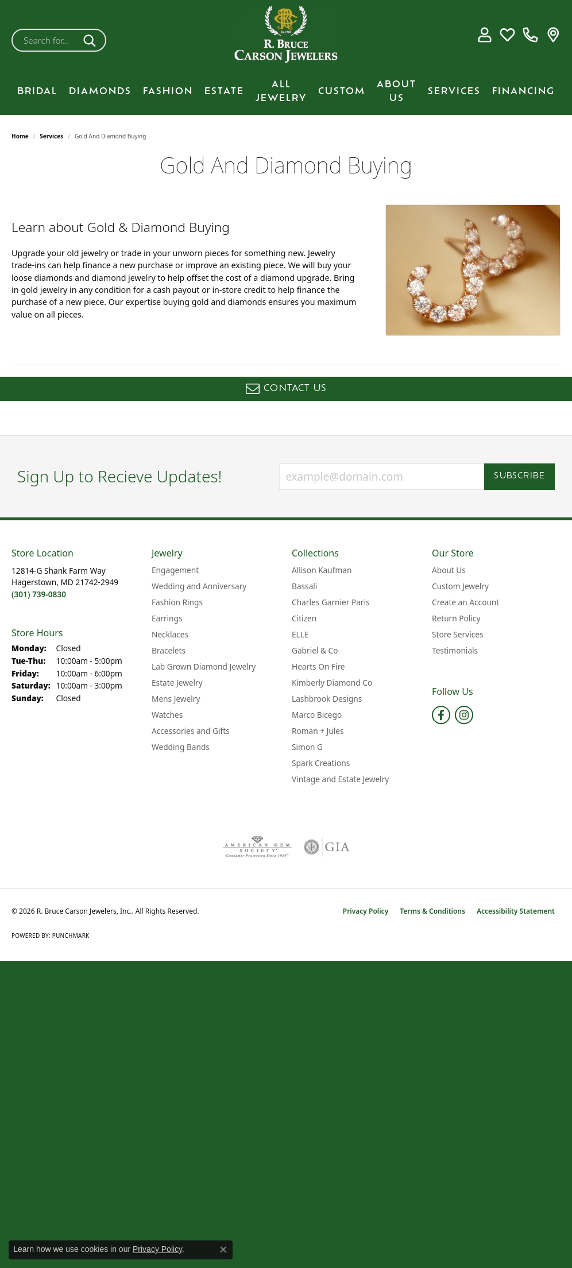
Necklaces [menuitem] (170, 634)
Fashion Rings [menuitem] (177, 602)
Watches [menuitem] (167, 714)
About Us (396, 91)
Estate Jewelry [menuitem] (177, 682)
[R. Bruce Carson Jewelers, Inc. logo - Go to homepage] (286, 34)
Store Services (458, 634)
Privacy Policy (365, 911)
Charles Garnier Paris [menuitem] (331, 602)
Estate (224, 91)
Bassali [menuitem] (304, 586)
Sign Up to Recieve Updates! (119, 476)
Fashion (168, 91)
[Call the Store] (38, 594)
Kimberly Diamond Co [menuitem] (332, 682)
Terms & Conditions (432, 911)
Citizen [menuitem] (304, 618)
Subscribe (519, 476)
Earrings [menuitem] (167, 618)
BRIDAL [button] (37, 91)
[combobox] (45, 40)
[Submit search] (91, 40)
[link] (530, 34)
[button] (484, 34)
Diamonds (100, 91)
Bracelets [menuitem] (168, 650)
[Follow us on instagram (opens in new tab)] (464, 715)
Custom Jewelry (460, 586)
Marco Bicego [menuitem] (317, 714)
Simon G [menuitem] (307, 746)
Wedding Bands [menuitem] (181, 746)
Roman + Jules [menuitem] (318, 730)
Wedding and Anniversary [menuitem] (199, 586)
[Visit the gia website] (327, 847)
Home (20, 136)
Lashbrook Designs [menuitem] (327, 698)
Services (454, 91)
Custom (341, 91)
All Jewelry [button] (281, 91)
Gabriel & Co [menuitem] (315, 650)
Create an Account (465, 602)
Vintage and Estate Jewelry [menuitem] (340, 779)
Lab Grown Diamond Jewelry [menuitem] (204, 666)
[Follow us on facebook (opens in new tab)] (441, 715)
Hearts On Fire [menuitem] (318, 666)
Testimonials (455, 650)
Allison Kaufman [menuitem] (321, 570)
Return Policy (456, 618)
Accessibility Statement (516, 911)
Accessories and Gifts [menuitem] (191, 730)
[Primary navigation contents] (286, 92)
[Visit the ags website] (257, 847)
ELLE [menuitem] (300, 634)
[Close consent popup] (223, 1249)
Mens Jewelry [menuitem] (176, 698)
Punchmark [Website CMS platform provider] (71, 935)
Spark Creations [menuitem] (321, 762)
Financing (523, 91)
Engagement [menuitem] (175, 570)
